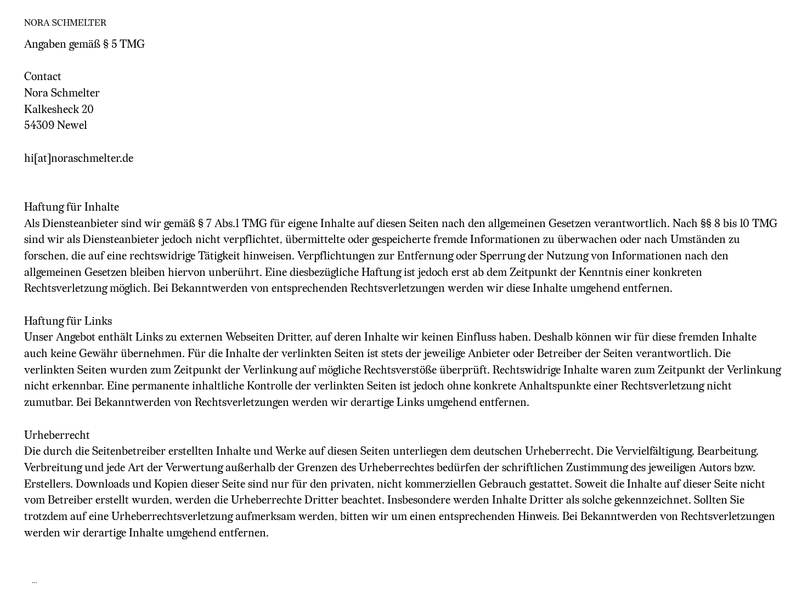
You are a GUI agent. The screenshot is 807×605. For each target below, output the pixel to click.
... (34, 580)
